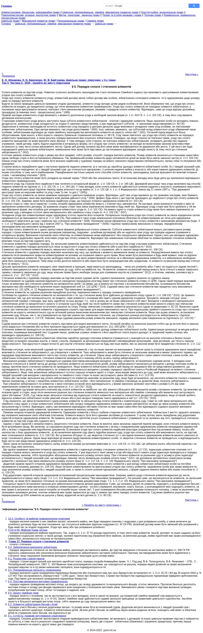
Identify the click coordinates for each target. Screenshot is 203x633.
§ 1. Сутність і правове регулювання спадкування (37, 615)
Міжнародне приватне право (38, 21)
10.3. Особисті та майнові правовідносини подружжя (39, 518)
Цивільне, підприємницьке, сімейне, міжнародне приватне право (100, 12)
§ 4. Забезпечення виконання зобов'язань (32, 547)
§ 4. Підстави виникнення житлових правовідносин (38, 581)
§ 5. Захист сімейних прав (23, 593)
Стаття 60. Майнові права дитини (27, 530)
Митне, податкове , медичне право (79, 15)
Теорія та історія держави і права (121, 15)
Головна (6, 23)
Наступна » (191, 74)
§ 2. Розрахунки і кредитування (26, 558)
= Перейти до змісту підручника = (101, 505)
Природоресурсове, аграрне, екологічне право (28, 15)
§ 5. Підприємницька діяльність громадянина (34, 570)
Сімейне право (95, 21)
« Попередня (8, 74)
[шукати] (144, 5)
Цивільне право (10, 21)
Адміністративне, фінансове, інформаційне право (30, 12)
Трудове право (152, 15)
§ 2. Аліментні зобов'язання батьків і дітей (32, 604)
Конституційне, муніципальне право (162, 12)
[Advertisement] (101, 47)
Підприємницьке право (70, 21)
